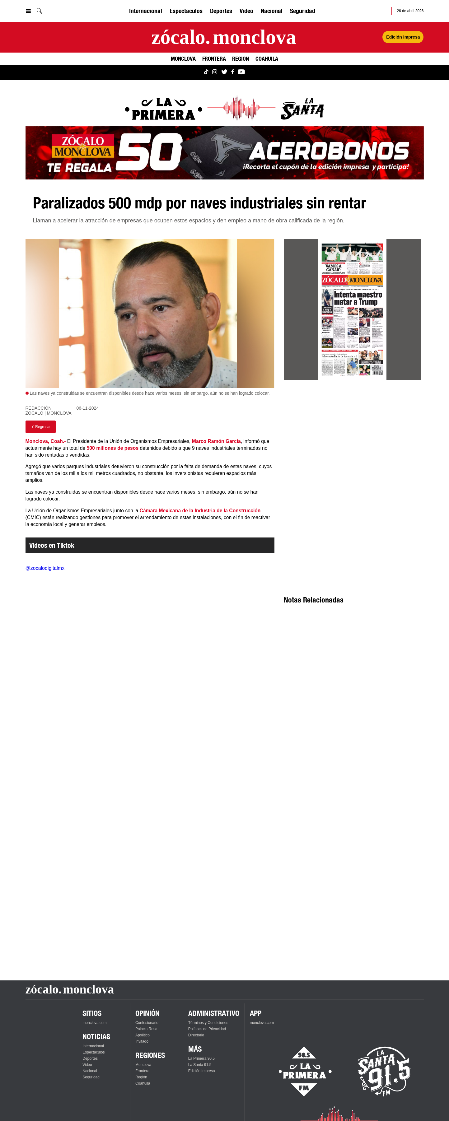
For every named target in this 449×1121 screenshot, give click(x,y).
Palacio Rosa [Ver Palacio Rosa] (146, 1029)
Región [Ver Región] (240, 58)
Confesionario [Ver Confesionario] (146, 1023)
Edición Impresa (201, 1071)
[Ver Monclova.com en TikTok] (206, 72)
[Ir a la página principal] (223, 37)
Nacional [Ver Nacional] (272, 11)
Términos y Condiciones (208, 1023)
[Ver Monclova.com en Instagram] (214, 72)
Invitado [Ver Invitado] (141, 1041)
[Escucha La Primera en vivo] (300, 1071)
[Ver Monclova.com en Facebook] (232, 72)
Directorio (196, 1035)
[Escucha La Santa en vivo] (384, 1071)
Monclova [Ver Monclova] (183, 58)
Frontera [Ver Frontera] (214, 58)
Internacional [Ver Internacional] (145, 11)
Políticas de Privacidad (207, 1029)
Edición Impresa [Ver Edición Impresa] (403, 37)
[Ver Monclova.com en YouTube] (241, 72)
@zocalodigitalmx (45, 568)
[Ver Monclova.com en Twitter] (224, 72)
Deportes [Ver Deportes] (221, 11)
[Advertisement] (352, 441)
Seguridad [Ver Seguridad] (302, 11)
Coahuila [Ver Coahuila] (266, 58)
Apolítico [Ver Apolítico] (142, 1035)
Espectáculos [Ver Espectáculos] (186, 11)
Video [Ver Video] (246, 11)
